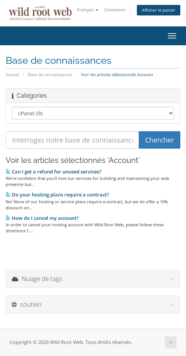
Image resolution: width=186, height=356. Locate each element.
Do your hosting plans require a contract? (57, 194)
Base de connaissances (50, 74)
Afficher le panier (158, 10)
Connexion (115, 9)
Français (87, 9)
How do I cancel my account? (42, 218)
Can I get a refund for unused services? (53, 171)
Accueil (12, 74)
